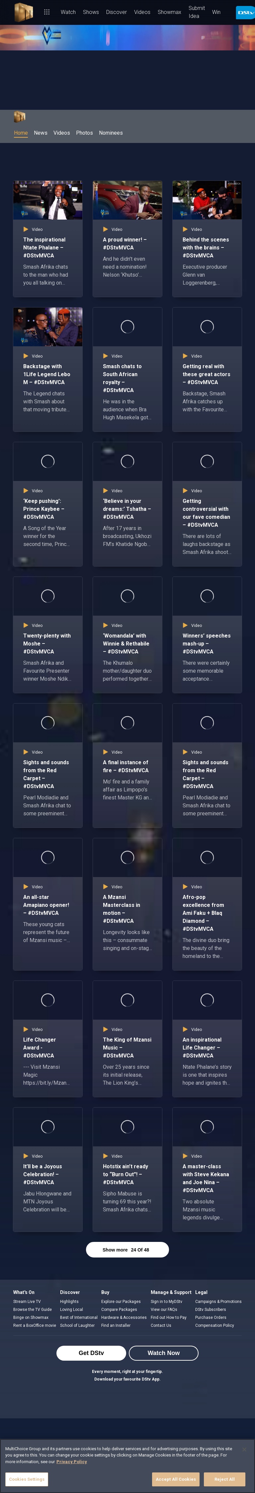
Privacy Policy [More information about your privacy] (71, 1461)
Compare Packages (119, 1309)
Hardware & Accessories (124, 1317)
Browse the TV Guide (32, 1309)
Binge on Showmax (30, 1317)
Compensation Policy (214, 1325)
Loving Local (71, 1309)
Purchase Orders (210, 1317)
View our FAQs (164, 1309)
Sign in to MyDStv (166, 1301)
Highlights (69, 1301)
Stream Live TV (27, 1301)
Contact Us (161, 1325)
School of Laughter (77, 1325)
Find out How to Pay (169, 1317)
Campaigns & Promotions (218, 1301)
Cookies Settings (26, 1479)
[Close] (244, 1449)
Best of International (79, 1317)
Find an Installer (115, 1325)
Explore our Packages (121, 1301)
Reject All (224, 1479)
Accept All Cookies (176, 1479)
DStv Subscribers (210, 1309)
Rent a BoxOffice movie (34, 1325)
